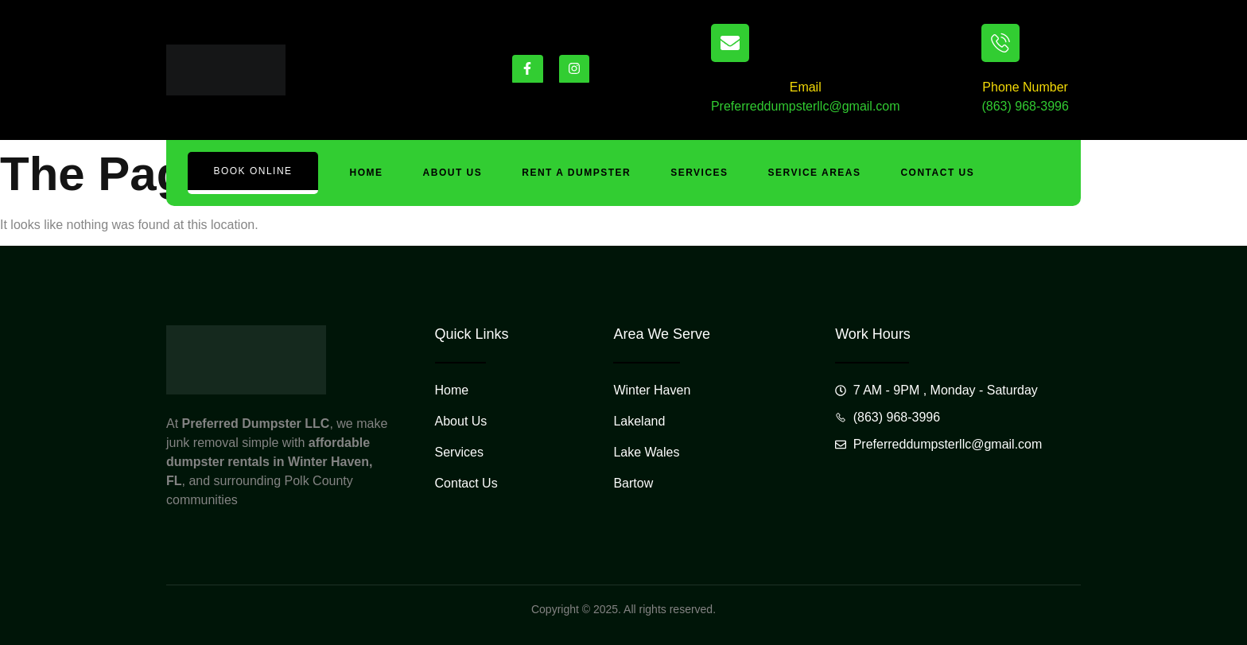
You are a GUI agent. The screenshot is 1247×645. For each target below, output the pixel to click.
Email (806, 87)
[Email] (730, 43)
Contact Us (938, 172)
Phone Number (1025, 87)
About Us (453, 172)
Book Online (252, 171)
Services (699, 172)
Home (366, 172)
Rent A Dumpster (576, 172)
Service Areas (814, 172)
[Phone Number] (1000, 43)
